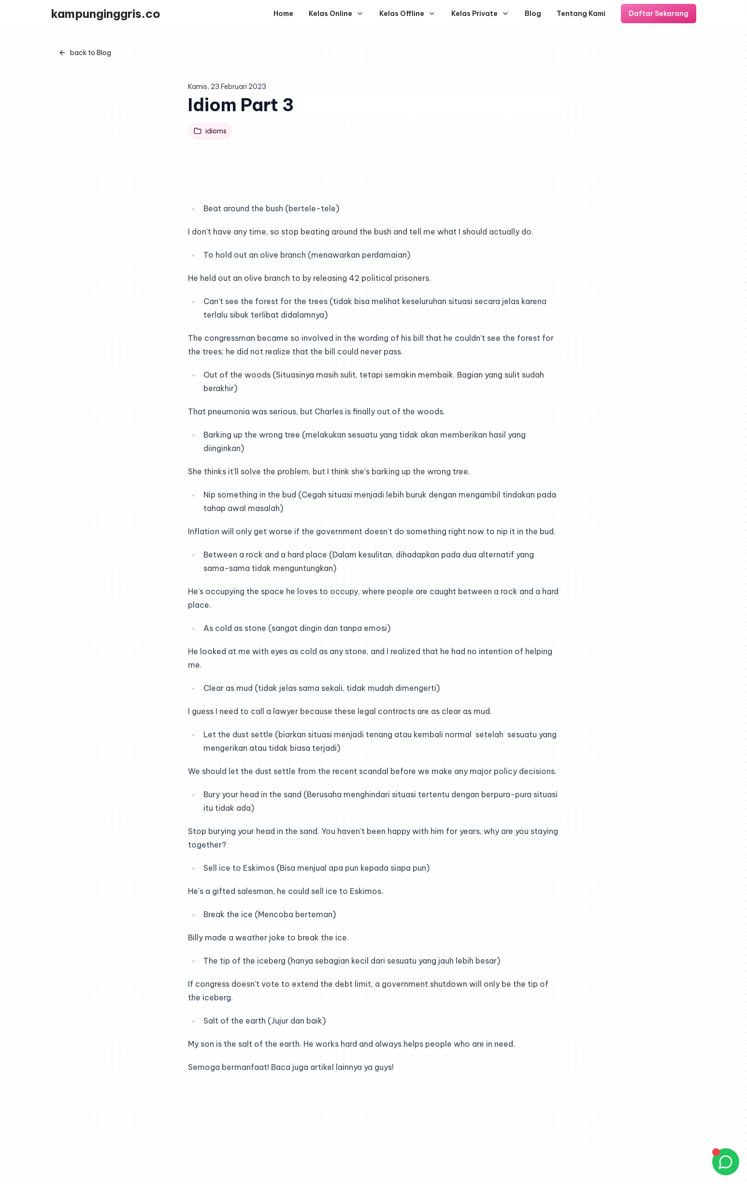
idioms (210, 131)
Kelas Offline (407, 13)
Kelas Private (480, 13)
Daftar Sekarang (659, 13)
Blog (533, 13)
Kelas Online (336, 13)
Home (283, 13)
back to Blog (84, 52)
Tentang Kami (581, 13)
